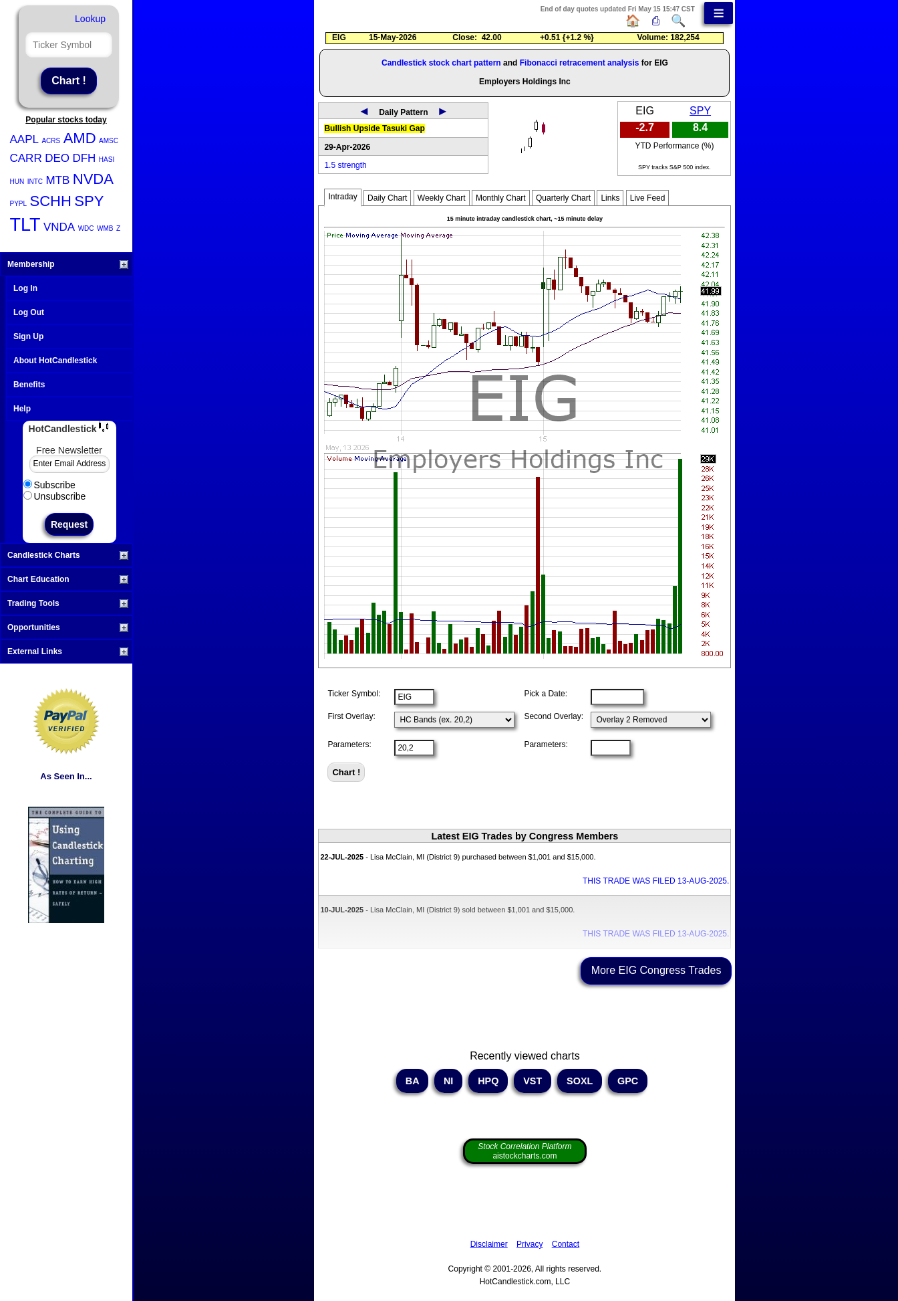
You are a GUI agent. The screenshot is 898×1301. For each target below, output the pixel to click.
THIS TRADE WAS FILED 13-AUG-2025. (656, 881)
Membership (67, 264)
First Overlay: (351, 716)
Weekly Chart (442, 198)
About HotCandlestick (55, 360)
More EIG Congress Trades (656, 970)
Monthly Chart (501, 198)
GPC (628, 1081)
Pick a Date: (545, 693)
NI (448, 1081)
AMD (79, 138)
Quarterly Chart (563, 198)
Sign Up (28, 336)
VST (532, 1081)
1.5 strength (345, 165)
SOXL (579, 1081)
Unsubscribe (54, 496)
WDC (86, 228)
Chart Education (67, 579)
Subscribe (49, 485)
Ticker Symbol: (353, 693)
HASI (106, 159)
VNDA (59, 227)
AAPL (24, 139)
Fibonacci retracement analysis (579, 63)
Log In (25, 288)
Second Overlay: (553, 716)
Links (610, 198)
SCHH (50, 201)
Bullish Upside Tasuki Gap (374, 128)
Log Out (28, 312)
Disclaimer (489, 1244)
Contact (565, 1244)
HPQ (488, 1081)
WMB (105, 228)
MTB (57, 180)
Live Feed (647, 198)
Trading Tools (67, 603)
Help (22, 408)
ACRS (50, 140)
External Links (67, 651)
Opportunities (67, 627)
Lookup (90, 18)
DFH (84, 158)
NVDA (93, 179)
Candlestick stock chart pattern (441, 63)
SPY (89, 201)
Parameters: (349, 744)
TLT (25, 225)
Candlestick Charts (67, 555)
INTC (35, 181)
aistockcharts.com (524, 1151)
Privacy (529, 1244)
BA (412, 1081)
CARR (26, 158)
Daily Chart (387, 198)
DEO (57, 158)
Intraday (342, 196)
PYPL (18, 203)
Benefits (29, 384)
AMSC (108, 140)
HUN (17, 181)
